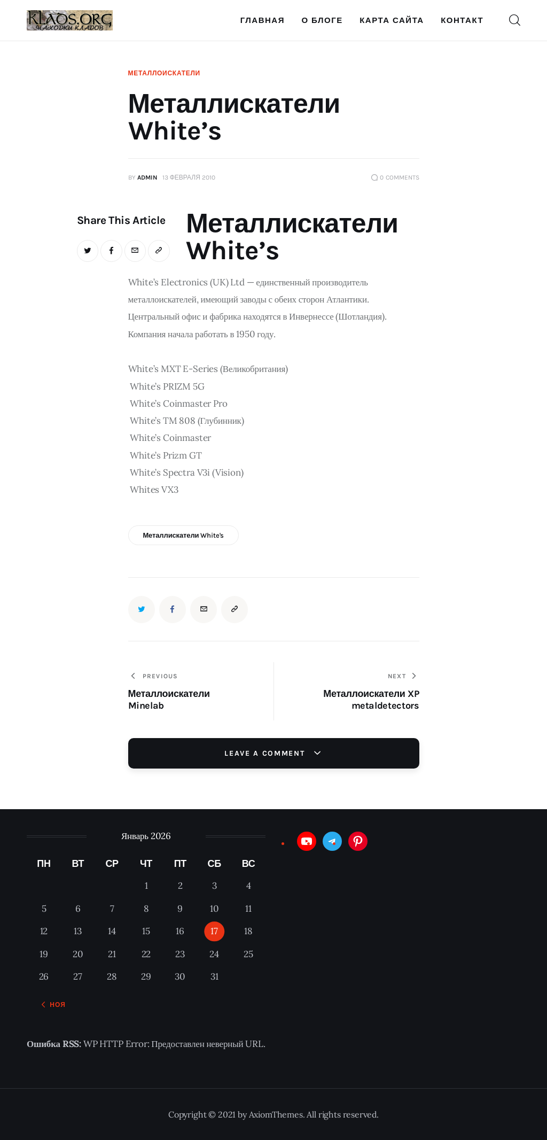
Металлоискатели (164, 73)
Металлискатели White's (183, 535)
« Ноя (54, 1005)
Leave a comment (266, 753)
